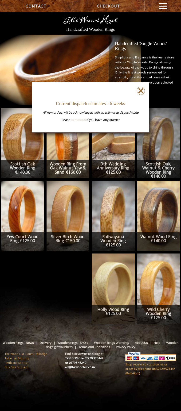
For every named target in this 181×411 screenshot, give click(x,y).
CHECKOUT (108, 6)
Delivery (45, 343)
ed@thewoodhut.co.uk (80, 367)
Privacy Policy (125, 347)
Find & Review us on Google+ (84, 354)
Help (157, 343)
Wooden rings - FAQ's (72, 343)
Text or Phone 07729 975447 (84, 358)
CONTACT (36, 6)
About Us (141, 343)
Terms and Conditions (94, 347)
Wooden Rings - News (18, 343)
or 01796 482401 (76, 363)
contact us (78, 120)
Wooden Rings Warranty (111, 343)
